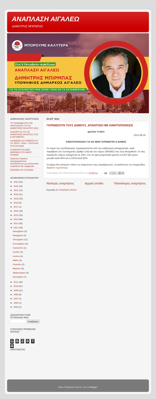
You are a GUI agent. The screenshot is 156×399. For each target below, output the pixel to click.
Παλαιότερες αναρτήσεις (130, 183)
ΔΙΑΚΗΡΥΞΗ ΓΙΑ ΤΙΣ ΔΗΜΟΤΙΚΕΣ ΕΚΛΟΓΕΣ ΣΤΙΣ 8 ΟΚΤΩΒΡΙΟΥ (24, 134)
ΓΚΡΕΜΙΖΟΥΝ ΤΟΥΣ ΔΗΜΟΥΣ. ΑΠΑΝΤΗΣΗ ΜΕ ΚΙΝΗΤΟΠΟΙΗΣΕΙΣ (90, 125)
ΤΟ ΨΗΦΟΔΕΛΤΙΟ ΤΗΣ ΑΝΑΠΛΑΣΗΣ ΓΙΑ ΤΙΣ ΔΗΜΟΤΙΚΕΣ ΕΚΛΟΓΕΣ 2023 (24, 125)
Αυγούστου (18, 248)
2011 (16, 282)
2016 (16, 211)
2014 (16, 219)
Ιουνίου (16, 256)
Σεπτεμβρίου (19, 244)
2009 (16, 290)
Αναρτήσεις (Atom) (68, 190)
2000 (16, 307)
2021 (16, 190)
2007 (16, 298)
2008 (16, 294)
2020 (16, 194)
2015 (16, 215)
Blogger (93, 387)
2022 (16, 186)
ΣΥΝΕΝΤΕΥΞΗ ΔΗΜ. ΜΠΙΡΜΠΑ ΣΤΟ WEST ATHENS (21, 152)
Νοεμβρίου (18, 235)
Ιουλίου (16, 252)
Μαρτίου (17, 268)
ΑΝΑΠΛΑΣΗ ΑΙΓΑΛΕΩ (45, 19)
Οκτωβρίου (18, 239)
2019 (16, 198)
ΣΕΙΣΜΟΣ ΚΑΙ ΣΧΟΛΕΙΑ (21, 170)
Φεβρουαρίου (19, 273)
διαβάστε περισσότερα (57, 168)
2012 (16, 227)
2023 (16, 182)
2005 (16, 303)
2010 (16, 286)
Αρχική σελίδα (94, 183)
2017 (16, 207)
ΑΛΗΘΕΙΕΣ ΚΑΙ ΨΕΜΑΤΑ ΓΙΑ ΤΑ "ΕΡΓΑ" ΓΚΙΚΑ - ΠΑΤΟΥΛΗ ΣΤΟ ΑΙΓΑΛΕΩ (24, 143)
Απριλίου (17, 264)
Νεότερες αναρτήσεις (60, 183)
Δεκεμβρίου (18, 231)
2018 (16, 203)
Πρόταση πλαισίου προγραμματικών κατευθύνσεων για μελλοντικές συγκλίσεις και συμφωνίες (24, 162)
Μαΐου (16, 260)
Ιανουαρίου (18, 277)
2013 (16, 223)
